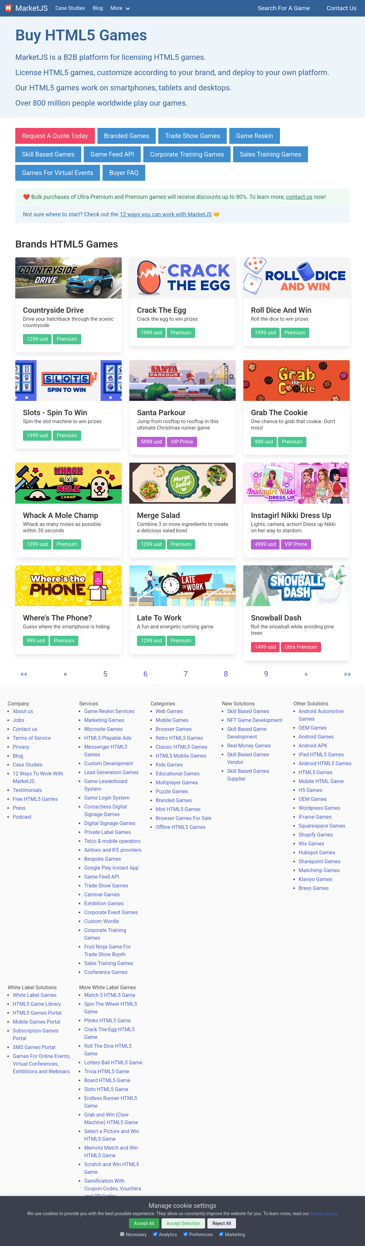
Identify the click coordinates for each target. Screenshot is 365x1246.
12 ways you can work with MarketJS (165, 214)
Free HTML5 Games (35, 799)
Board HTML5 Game (107, 1080)
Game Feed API (112, 154)
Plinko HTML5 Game (107, 1021)
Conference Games (105, 972)
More (116, 8)
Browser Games (174, 729)
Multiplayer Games (177, 783)
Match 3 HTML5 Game (109, 995)
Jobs (18, 720)
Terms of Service (32, 738)
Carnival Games (102, 895)
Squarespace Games (322, 826)
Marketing (232, 1234)
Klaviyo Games (315, 879)
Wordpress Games (319, 808)
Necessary (133, 1234)
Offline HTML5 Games (181, 827)
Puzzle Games (172, 791)
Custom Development (108, 763)
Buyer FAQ (123, 173)
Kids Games (169, 765)
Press (19, 808)
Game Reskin (254, 136)
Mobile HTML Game (321, 781)
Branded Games (126, 136)
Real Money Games (249, 746)
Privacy (21, 747)
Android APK (313, 746)
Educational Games (178, 774)
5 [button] (105, 673)
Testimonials (27, 790)
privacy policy (323, 1213)
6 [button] (145, 673)
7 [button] (185, 673)
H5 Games (311, 790)
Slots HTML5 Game (106, 1089)
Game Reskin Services (109, 711)
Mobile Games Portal (36, 1022)
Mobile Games (172, 720)
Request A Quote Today (55, 136)
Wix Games (311, 844)
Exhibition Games (104, 903)
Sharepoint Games (319, 861)
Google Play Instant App (111, 868)
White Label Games (35, 995)
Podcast (22, 817)
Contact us (25, 729)
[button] (24, 673)
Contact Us (341, 8)
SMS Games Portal (34, 1047)
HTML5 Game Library (37, 1004)
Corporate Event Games (111, 912)
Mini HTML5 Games (178, 809)
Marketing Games (104, 720)
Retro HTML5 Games (179, 738)
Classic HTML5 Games (181, 747)
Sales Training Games (270, 154)
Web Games (169, 711)
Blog (98, 8)
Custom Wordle (101, 921)
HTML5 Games (316, 772)
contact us (299, 197)
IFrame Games (315, 817)
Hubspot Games (317, 853)
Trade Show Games (192, 136)
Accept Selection (183, 1223)
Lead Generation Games (111, 772)
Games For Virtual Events (57, 173)
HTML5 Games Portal (37, 1013)
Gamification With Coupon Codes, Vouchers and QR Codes (112, 1188)
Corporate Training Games (187, 154)
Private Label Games (107, 832)
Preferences (198, 1234)
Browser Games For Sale (183, 818)
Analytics (165, 1234)
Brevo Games (314, 888)
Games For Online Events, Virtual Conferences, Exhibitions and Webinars (41, 1063)
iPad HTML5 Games (321, 755)
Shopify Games (316, 835)
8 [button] (226, 673)
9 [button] (266, 673)
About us (23, 711)
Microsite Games (103, 729)
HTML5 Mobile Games (181, 756)
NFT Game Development (254, 720)
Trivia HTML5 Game (106, 1071)
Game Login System (107, 798)
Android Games (316, 737)
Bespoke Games (102, 859)
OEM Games (313, 728)
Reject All (221, 1223)
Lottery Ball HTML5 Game (113, 1063)
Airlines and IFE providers (112, 850)
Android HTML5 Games (325, 763)
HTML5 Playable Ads (107, 738)
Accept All (144, 1223)
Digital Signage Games (109, 823)
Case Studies (70, 8)
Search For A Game (284, 8)
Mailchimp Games (319, 870)
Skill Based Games (48, 154)
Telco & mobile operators (112, 841)
